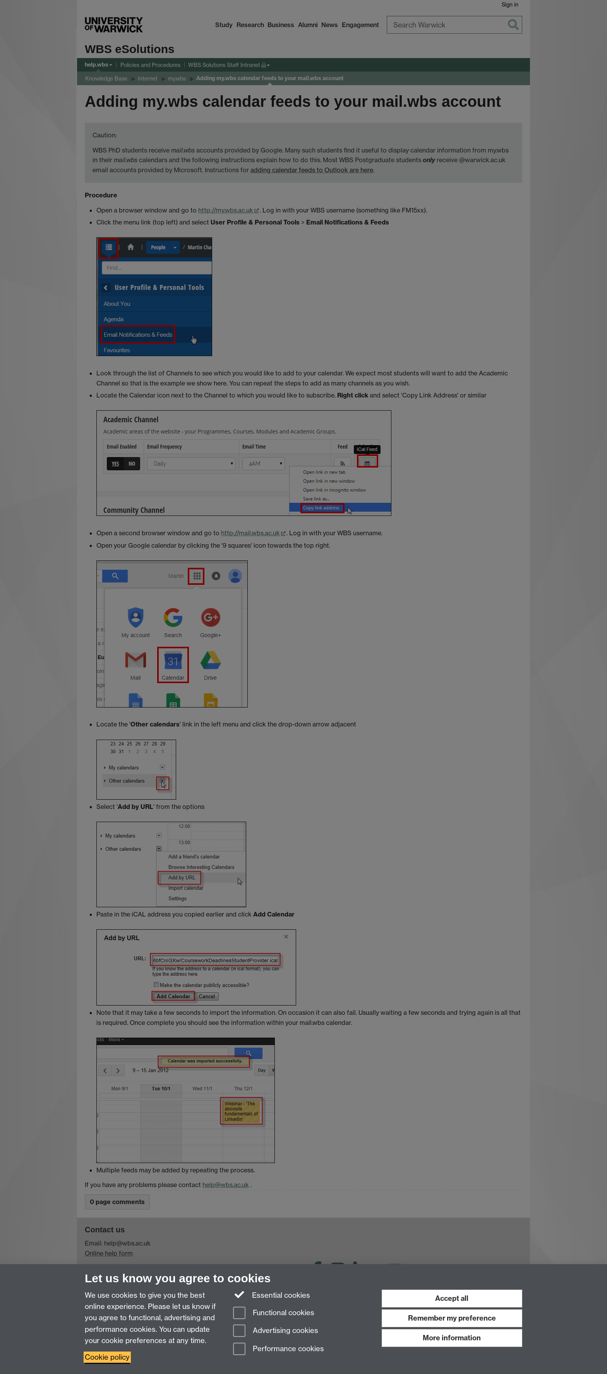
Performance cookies (278, 1349)
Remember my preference (452, 1318)
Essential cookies (271, 1295)
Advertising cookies (275, 1331)
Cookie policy (107, 1357)
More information (452, 1337)
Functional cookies (273, 1313)
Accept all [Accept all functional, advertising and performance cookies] (451, 1298)
